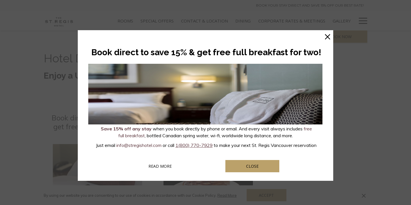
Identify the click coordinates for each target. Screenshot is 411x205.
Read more (167, 166)
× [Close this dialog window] (327, 35)
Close (252, 166)
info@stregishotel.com (139, 145)
